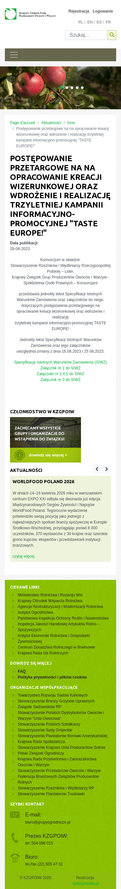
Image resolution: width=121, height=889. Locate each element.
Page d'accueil (22, 123)
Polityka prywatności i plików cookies (52, 677)
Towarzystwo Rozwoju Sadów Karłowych (54, 695)
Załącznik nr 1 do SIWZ (60, 368)
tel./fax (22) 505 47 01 (44, 864)
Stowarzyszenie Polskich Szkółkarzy (49, 724)
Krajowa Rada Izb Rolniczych (43, 653)
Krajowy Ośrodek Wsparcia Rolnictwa (50, 601)
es (99, 22)
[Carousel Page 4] (77, 87)
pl (80, 22)
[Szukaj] (87, 35)
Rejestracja (78, 11)
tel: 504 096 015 (39, 843)
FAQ (22, 671)
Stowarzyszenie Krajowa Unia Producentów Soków (61, 747)
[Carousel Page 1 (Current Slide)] (61, 87)
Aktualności (51, 123)
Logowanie (103, 11)
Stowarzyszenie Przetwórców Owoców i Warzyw (59, 770)
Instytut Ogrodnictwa (35, 612)
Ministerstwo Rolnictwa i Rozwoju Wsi (50, 595)
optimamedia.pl (86, 883)
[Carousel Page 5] (82, 87)
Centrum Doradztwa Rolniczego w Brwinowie (56, 647)
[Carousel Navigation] (102, 469)
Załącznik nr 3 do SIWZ (60, 379)
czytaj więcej (23, 556)
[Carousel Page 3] (72, 87)
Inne (71, 123)
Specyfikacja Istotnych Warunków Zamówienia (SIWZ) (60, 362)
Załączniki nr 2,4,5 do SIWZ (60, 374)
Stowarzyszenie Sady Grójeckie (45, 730)
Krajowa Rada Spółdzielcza (41, 741)
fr (108, 22)
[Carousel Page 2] (67, 87)
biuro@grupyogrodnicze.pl (47, 822)
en (90, 22)
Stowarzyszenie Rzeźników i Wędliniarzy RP (56, 788)
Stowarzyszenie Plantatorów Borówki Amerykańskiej (62, 736)
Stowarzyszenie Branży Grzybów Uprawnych (56, 701)
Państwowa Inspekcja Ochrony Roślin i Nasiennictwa (63, 618)
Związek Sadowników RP (39, 707)
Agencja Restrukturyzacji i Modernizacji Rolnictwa (60, 606)
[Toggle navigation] (14, 54)
